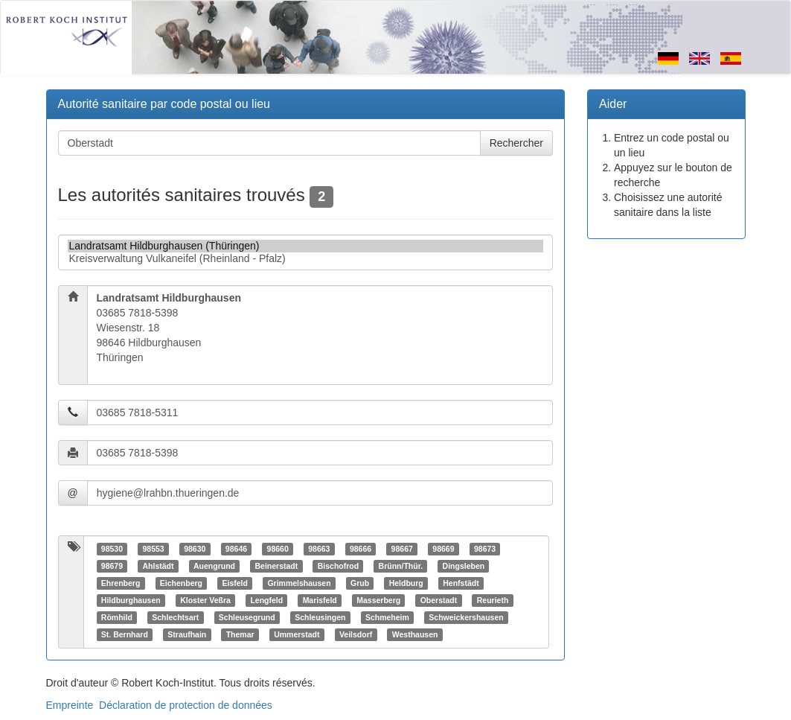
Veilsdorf (355, 634)
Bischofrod (338, 565)
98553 (153, 548)
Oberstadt (439, 600)
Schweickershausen (466, 617)
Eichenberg (181, 583)
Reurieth (493, 600)
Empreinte (70, 705)
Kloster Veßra (205, 600)
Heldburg (406, 583)
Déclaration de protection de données (185, 705)
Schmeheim (387, 617)
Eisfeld (234, 583)
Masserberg (378, 600)
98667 (402, 548)
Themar (240, 634)
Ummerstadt (296, 634)
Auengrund (214, 565)
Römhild (116, 617)
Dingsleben (464, 565)
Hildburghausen (131, 600)
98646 (236, 548)
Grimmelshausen (298, 583)
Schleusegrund (247, 617)
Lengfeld (266, 600)
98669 (443, 548)
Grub (359, 583)
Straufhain (186, 634)
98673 (485, 548)
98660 (278, 548)
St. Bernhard (124, 634)
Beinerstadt (276, 565)
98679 (112, 565)
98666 (360, 548)
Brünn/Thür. (401, 565)
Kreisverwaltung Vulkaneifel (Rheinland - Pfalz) (306, 258)
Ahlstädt (157, 565)
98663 (319, 548)
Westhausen (415, 634)
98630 (194, 548)
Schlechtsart (175, 617)
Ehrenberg (121, 583)
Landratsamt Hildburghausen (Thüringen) (306, 246)
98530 (112, 548)
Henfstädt (460, 583)
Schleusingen (320, 617)
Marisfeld (320, 600)
